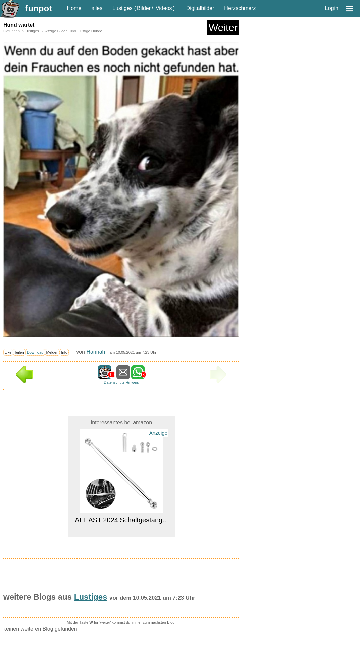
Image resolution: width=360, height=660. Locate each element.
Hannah (95, 352)
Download (35, 352)
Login (331, 8)
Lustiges (122, 8)
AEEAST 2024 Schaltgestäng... (121, 520)
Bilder (144, 8)
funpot (38, 8)
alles (96, 8)
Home (74, 8)
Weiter (223, 27)
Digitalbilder (200, 8)
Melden (52, 352)
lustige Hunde (90, 31)
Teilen (19, 352)
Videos (164, 8)
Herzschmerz (240, 8)
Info (64, 352)
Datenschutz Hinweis (121, 382)
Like (8, 352)
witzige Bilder (56, 31)
